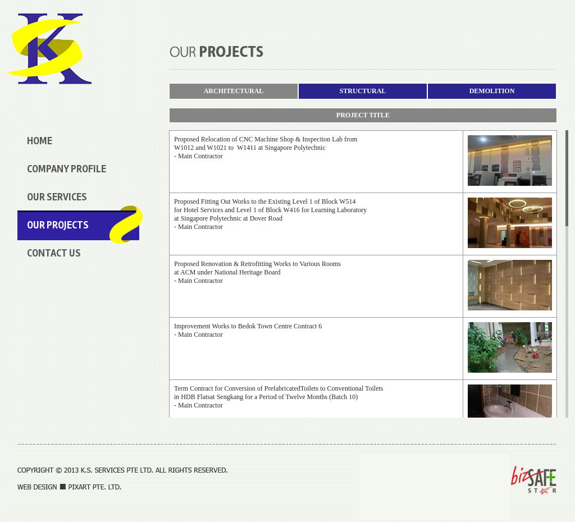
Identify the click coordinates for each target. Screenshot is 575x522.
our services (57, 197)
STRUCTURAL (363, 91)
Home (39, 141)
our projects (58, 225)
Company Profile (66, 169)
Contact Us (54, 253)
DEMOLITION (492, 91)
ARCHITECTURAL (234, 91)
